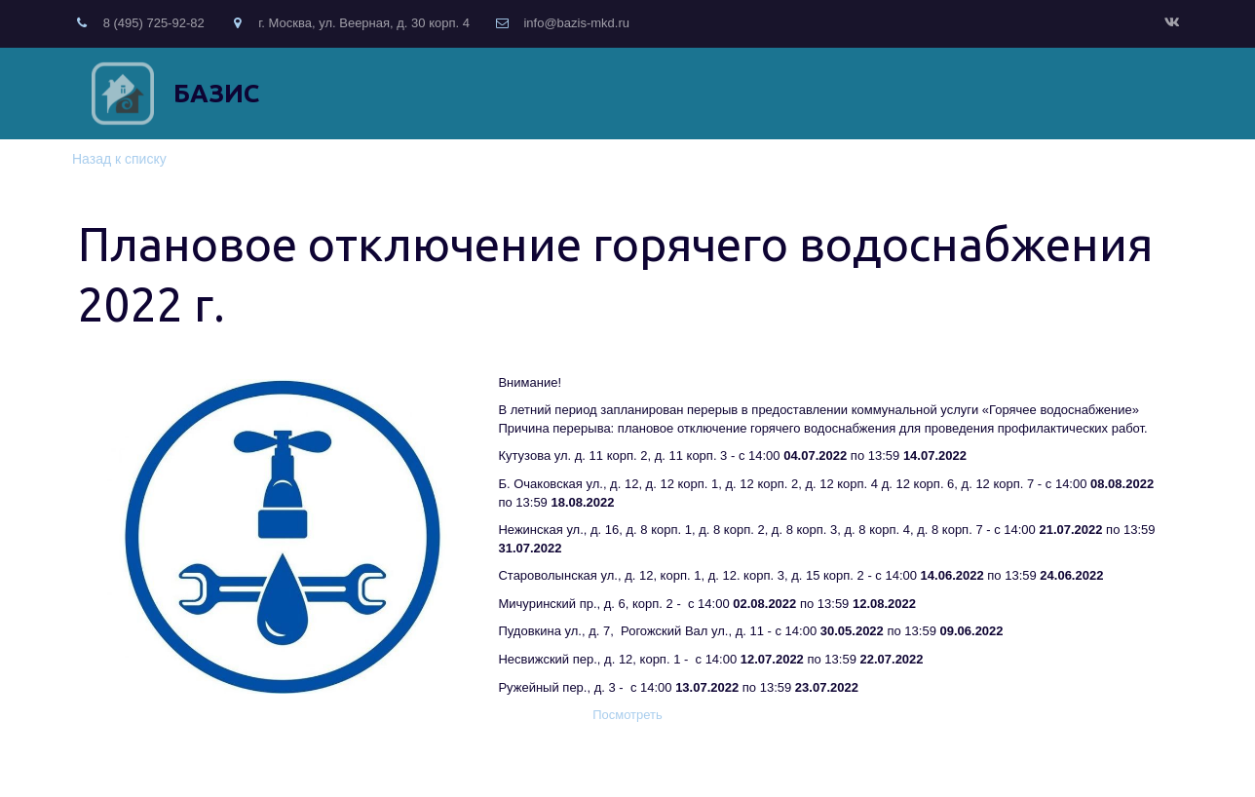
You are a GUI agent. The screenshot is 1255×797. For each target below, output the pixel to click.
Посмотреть (627, 714)
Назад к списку (119, 159)
